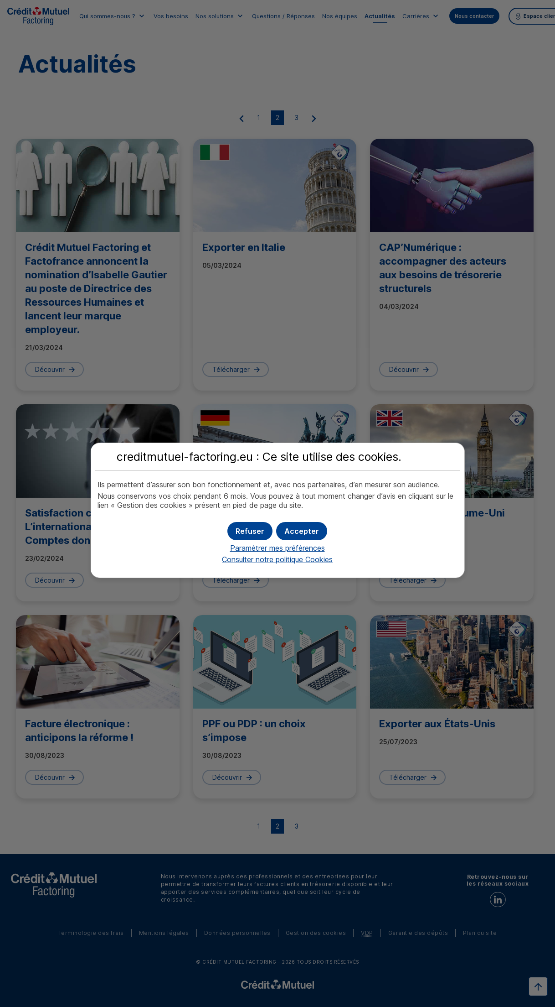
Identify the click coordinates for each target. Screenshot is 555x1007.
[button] (301, 531)
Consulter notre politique (277, 559)
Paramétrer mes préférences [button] (277, 548)
